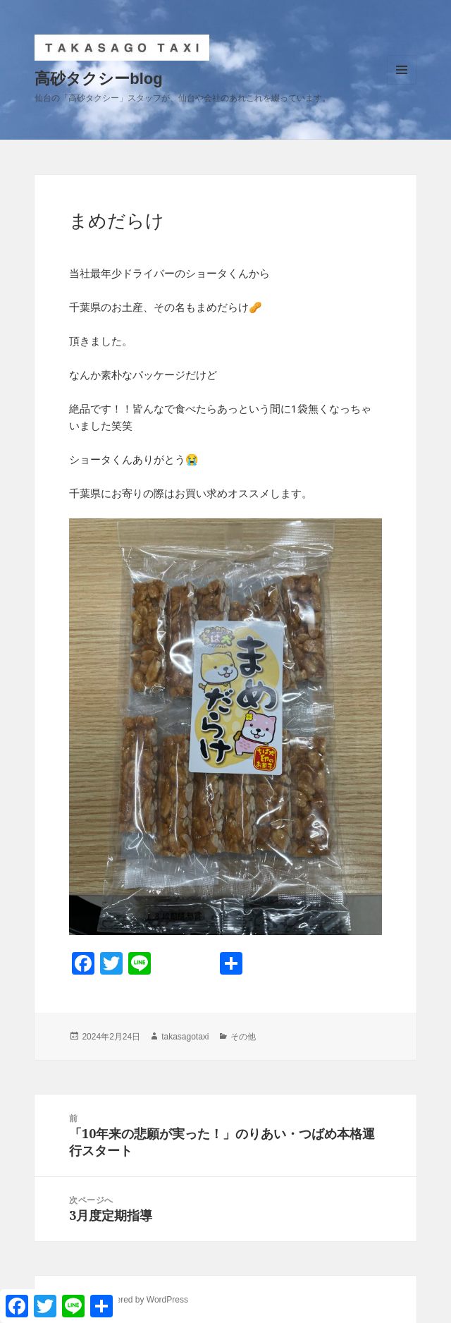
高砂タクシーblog (98, 78)
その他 (243, 1037)
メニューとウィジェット (401, 84)
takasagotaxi (185, 1037)
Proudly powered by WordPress (128, 1300)
